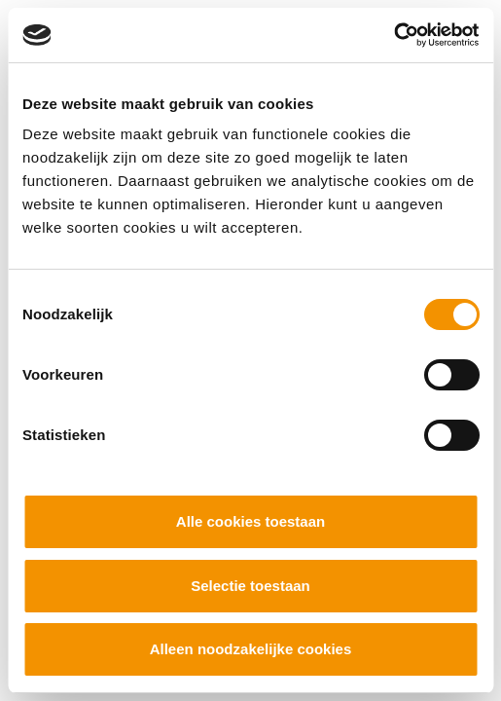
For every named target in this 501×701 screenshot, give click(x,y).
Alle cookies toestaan (250, 521)
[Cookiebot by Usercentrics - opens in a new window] (393, 35)
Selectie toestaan (250, 585)
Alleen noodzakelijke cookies (251, 649)
